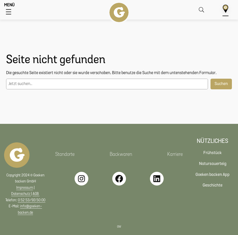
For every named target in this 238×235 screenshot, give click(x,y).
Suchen (221, 84)
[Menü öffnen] (8, 11)
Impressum (24, 188)
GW (119, 227)
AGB (36, 194)
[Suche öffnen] (202, 9)
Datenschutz (21, 194)
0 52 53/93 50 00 (31, 200)
